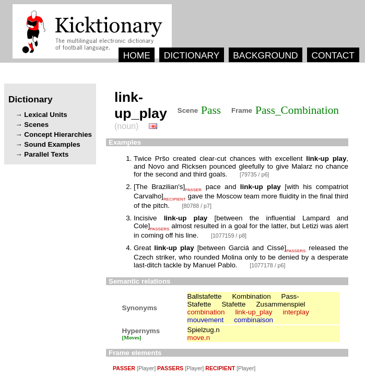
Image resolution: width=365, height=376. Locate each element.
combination (206, 312)
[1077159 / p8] (228, 235)
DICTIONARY (192, 55)
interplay (296, 312)
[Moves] (132, 337)
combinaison (253, 320)
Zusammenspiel (280, 304)
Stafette (233, 304)
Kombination (251, 296)
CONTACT (332, 55)
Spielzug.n (203, 330)
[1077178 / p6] (267, 265)
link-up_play (253, 312)
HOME (136, 55)
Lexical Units (45, 115)
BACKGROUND (265, 55)
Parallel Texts (46, 154)
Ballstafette (204, 296)
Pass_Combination (297, 110)
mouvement (205, 320)
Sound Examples (52, 144)
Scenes (36, 124)
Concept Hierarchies (58, 134)
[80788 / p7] (196, 206)
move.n (198, 338)
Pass (211, 110)
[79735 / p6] (254, 174)
